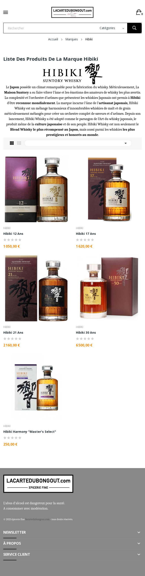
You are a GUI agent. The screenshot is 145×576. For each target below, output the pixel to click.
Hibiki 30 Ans (86, 333)
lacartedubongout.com (37, 519)
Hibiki (7, 228)
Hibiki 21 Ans (13, 333)
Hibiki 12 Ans (13, 234)
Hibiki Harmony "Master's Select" (29, 432)
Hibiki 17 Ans (86, 234)
